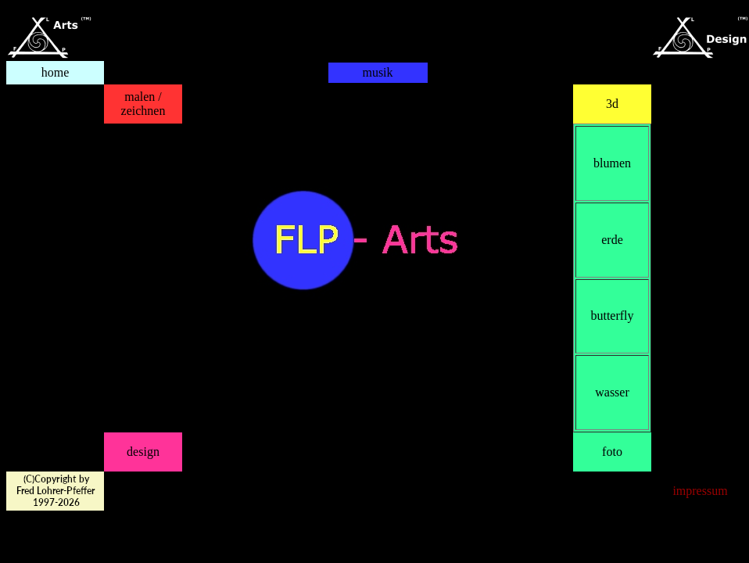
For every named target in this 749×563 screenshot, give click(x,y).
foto (612, 451)
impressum (699, 490)
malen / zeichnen (143, 103)
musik (377, 72)
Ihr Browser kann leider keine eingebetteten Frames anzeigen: (377, 104)
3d (612, 103)
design (143, 451)
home (55, 72)
